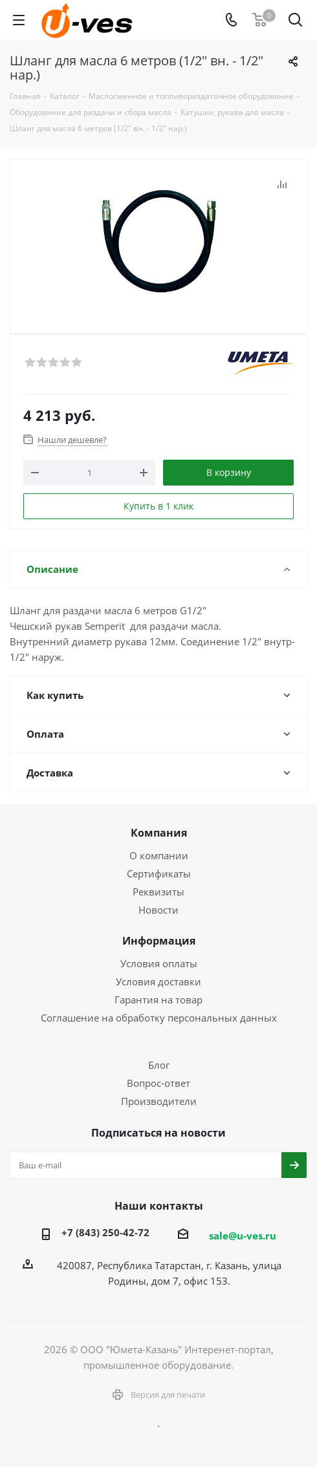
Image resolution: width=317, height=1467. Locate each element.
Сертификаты (159, 873)
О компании (158, 855)
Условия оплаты (158, 963)
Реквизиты (158, 891)
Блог (158, 1064)
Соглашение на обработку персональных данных (159, 1017)
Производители (159, 1101)
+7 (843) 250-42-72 (105, 1232)
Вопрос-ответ (158, 1082)
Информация (158, 941)
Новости (158, 909)
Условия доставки (158, 981)
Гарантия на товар (158, 999)
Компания (159, 833)
